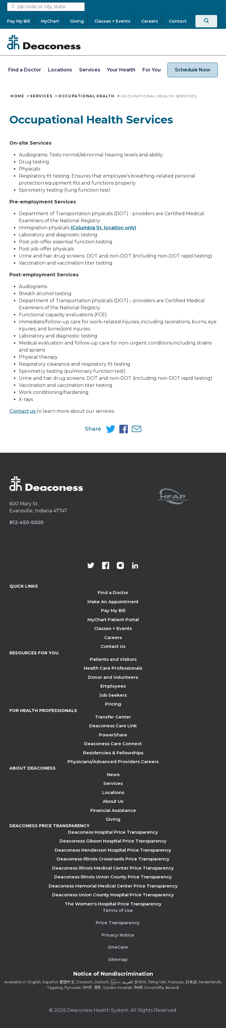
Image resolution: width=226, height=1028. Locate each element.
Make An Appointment (113, 601)
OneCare (118, 947)
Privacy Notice (118, 935)
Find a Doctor (24, 70)
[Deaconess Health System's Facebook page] (106, 566)
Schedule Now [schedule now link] (192, 70)
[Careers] (150, 21)
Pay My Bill (113, 610)
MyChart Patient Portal (113, 619)
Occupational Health (86, 96)
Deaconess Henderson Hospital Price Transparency (113, 850)
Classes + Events (113, 628)
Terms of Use (118, 910)
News (113, 774)
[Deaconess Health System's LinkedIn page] (135, 566)
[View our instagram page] (120, 566)
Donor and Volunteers (113, 677)
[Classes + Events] (112, 21)
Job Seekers (113, 695)
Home (17, 96)
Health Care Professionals (113, 668)
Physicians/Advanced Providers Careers (113, 761)
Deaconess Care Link (113, 725)
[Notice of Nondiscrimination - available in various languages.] (113, 975)
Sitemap (117, 959)
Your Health (121, 70)
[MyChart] (50, 21)
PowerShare (113, 735)
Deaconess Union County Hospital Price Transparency (113, 894)
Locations (60, 70)
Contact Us (113, 646)
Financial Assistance (113, 810)
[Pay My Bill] (20, 21)
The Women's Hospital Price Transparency (113, 904)
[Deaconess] (44, 42)
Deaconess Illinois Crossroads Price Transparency (113, 859)
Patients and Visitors (113, 659)
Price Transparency (118, 922)
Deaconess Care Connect (113, 743)
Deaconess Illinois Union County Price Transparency (113, 877)
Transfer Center (113, 717)
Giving (113, 819)
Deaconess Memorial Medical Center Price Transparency (113, 886)
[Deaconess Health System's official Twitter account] (91, 566)
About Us (113, 801)
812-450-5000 (26, 522)
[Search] (206, 21)
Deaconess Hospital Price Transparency (113, 832)
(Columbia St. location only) (103, 227)
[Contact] (177, 21)
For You (151, 70)
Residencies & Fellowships (113, 752)
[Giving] (77, 21)
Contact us (23, 411)
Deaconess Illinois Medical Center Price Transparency (113, 868)
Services (89, 70)
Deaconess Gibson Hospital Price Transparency (113, 841)
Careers (113, 637)
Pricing (113, 704)
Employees (113, 686)
